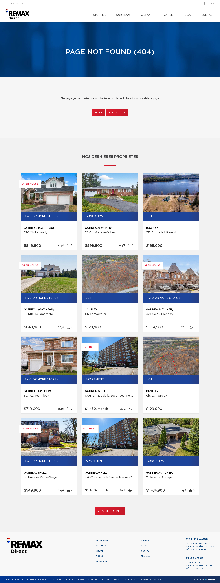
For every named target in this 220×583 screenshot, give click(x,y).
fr (212, 4)
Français (146, 556)
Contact (208, 15)
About (99, 551)
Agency (145, 15)
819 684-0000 (198, 549)
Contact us (16, 4)
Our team (123, 15)
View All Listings (110, 511)
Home (98, 113)
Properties (98, 15)
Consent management (151, 580)
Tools (99, 556)
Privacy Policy (119, 580)
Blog (188, 15)
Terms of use (133, 580)
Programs (101, 561)
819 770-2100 (197, 568)
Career (169, 15)
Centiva (210, 579)
